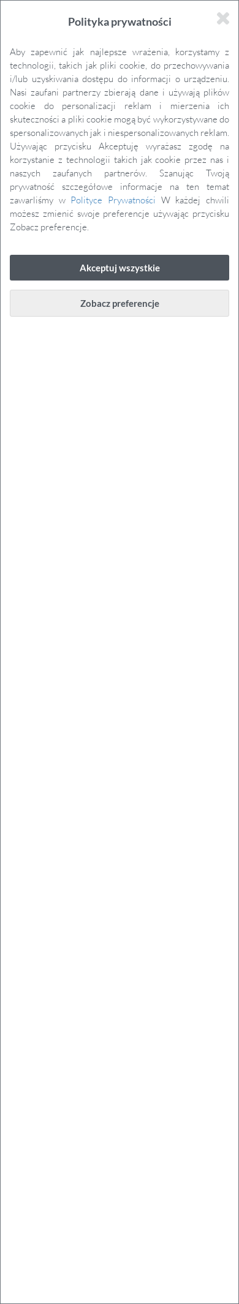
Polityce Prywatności (113, 199)
